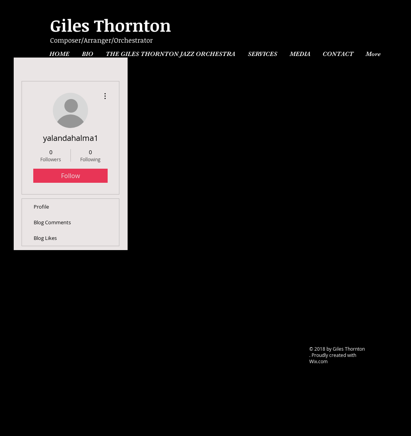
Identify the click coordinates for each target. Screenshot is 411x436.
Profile (41, 206)
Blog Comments (52, 222)
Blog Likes (45, 237)
